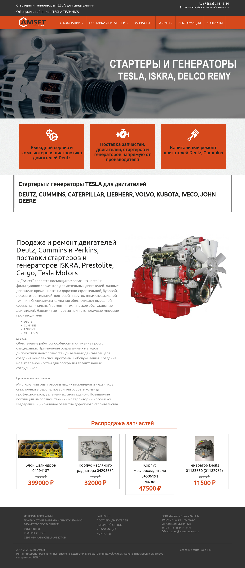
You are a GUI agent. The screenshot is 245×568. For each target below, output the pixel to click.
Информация (189, 23)
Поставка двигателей (108, 23)
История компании (38, 516)
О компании (71, 23)
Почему (30, 520)
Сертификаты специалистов (45, 537)
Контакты (215, 23)
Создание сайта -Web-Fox (195, 549)
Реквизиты (32, 528)
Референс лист (35, 533)
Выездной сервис (109, 524)
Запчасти (143, 23)
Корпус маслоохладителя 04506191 (150, 470)
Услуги (165, 23)
